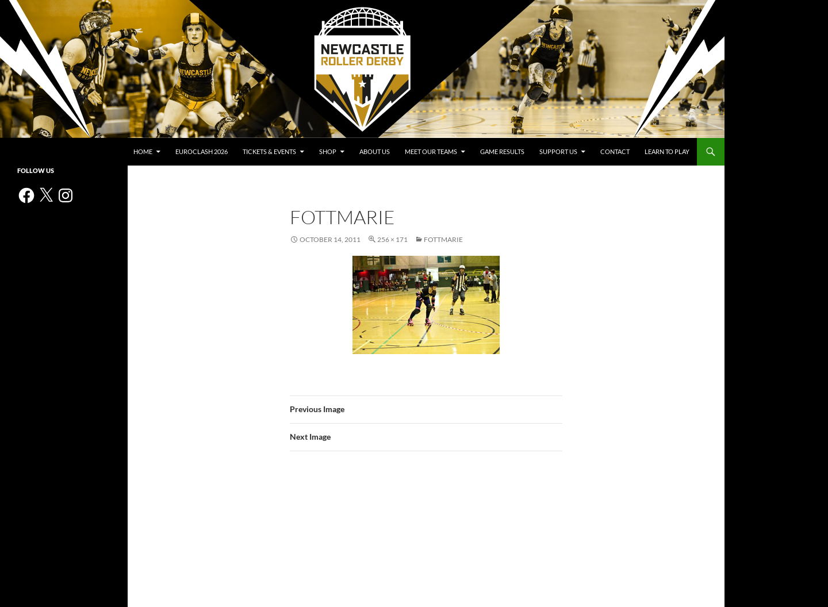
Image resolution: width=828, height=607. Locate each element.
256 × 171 (392, 239)
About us (374, 151)
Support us (558, 151)
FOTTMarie (443, 239)
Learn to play (667, 151)
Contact (615, 151)
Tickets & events (269, 151)
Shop (327, 151)
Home (142, 151)
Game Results (502, 151)
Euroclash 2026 (201, 151)
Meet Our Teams (431, 151)
